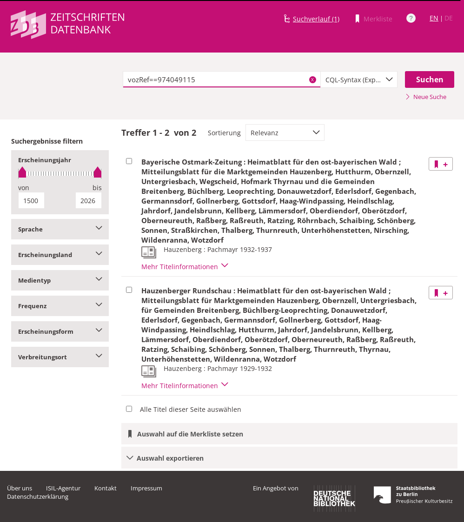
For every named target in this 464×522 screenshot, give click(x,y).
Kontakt (105, 488)
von (23, 187)
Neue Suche (425, 97)
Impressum (146, 488)
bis (97, 187)
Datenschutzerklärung (37, 496)
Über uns (19, 488)
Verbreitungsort (60, 357)
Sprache (60, 229)
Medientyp (60, 280)
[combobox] (359, 79)
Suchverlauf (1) (316, 18)
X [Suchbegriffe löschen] (312, 79)
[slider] (60, 173)
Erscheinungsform (60, 331)
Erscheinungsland (60, 255)
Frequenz (60, 306)
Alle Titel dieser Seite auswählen (190, 409)
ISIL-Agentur (63, 488)
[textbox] (222, 79)
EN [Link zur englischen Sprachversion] (434, 17)
